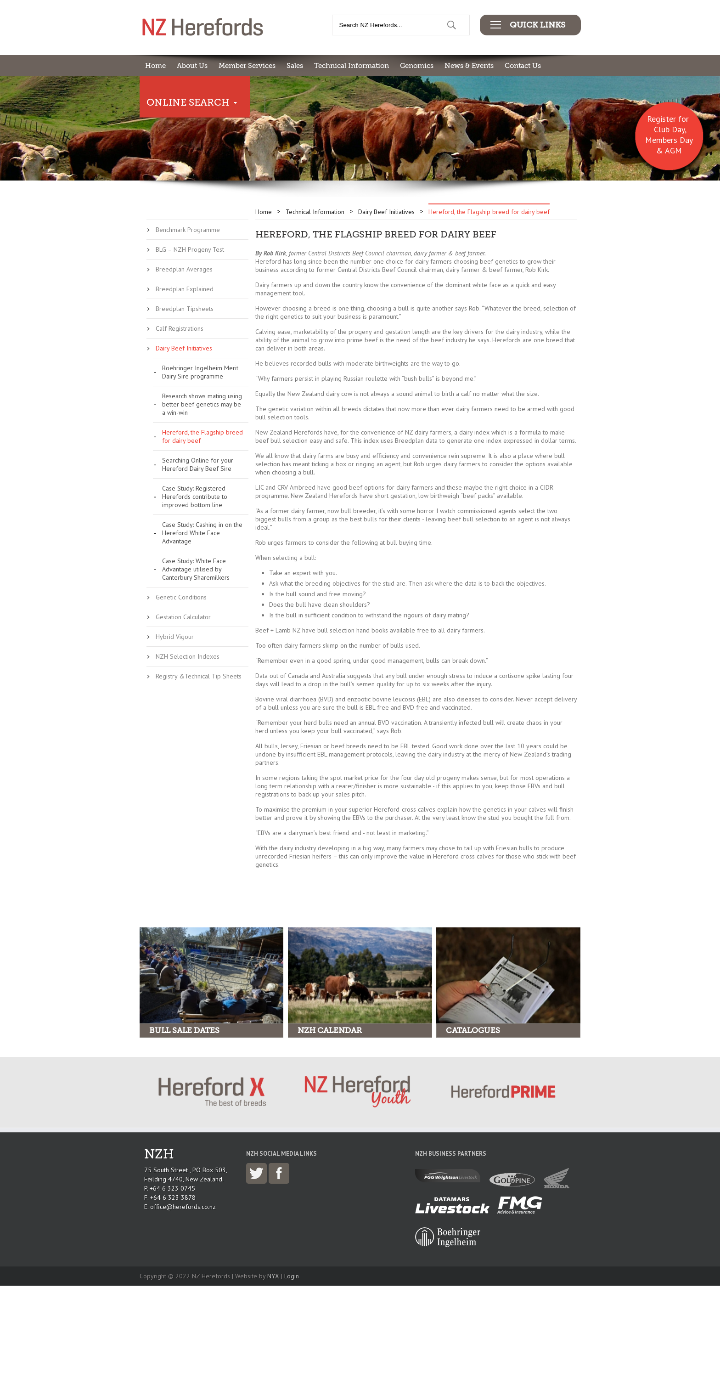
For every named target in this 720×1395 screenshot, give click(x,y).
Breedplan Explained (185, 289)
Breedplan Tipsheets (185, 309)
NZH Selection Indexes (187, 656)
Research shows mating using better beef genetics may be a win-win (202, 404)
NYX (273, 1276)
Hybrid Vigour (175, 637)
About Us (192, 66)
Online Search (188, 102)
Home (155, 66)
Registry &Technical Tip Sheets (199, 676)
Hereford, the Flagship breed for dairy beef (202, 436)
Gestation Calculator (183, 617)
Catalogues (473, 1030)
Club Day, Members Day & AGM (669, 140)
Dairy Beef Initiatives (184, 348)
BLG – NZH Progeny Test (190, 249)
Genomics (416, 66)
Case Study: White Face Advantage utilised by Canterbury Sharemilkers (196, 569)
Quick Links (537, 24)
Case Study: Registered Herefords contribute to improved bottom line (194, 496)
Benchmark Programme (188, 230)
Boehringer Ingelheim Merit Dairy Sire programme (200, 372)
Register (661, 118)
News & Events (469, 66)
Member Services (247, 66)
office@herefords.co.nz (183, 1207)
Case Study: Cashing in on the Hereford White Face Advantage (202, 532)
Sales (295, 66)
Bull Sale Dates (184, 1030)
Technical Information (351, 66)
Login (291, 1276)
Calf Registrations (179, 328)
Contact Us (523, 66)
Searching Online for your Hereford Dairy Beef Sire (197, 464)
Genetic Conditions (181, 597)
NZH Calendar (330, 1030)
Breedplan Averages (184, 269)
